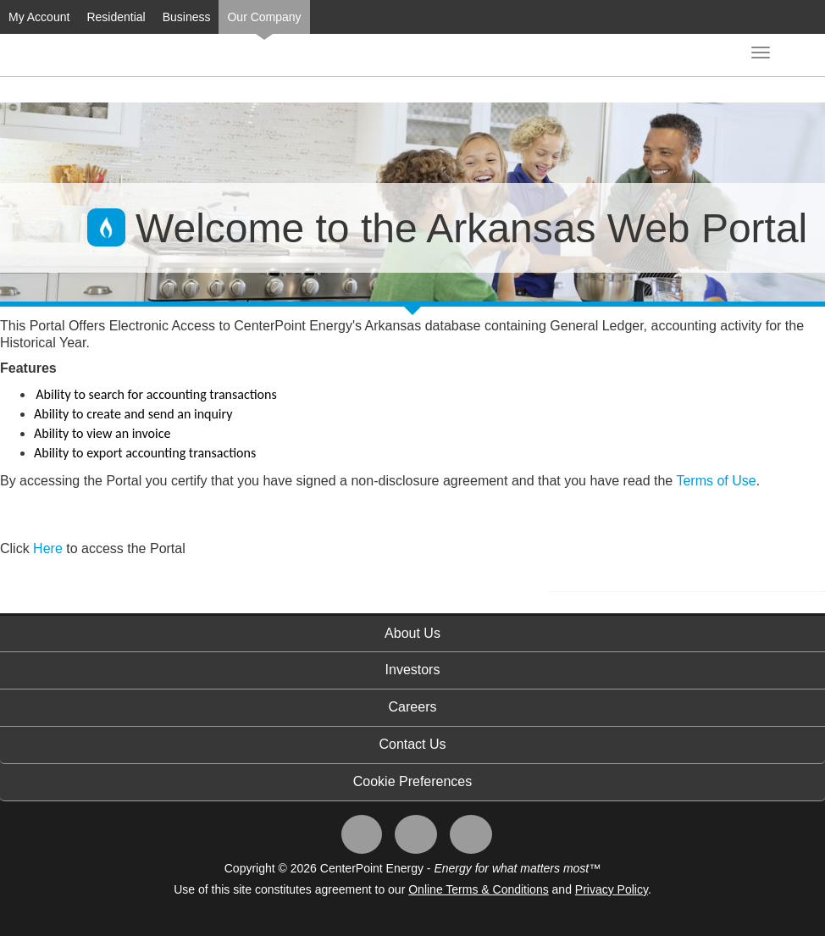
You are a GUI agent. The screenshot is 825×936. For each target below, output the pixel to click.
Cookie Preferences (413, 781)
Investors (412, 669)
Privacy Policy (611, 889)
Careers (413, 707)
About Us (412, 633)
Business (187, 17)
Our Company (264, 17)
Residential (115, 17)
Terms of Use (716, 481)
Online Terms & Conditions (478, 889)
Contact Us (412, 744)
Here (49, 548)
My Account (38, 17)
